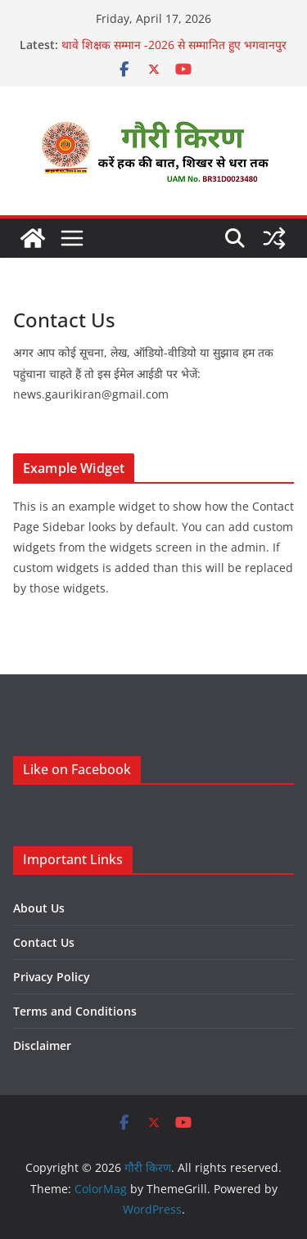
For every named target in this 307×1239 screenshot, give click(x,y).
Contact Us (43, 942)
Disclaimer (42, 1045)
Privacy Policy (51, 976)
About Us (39, 908)
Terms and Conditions (75, 1011)
